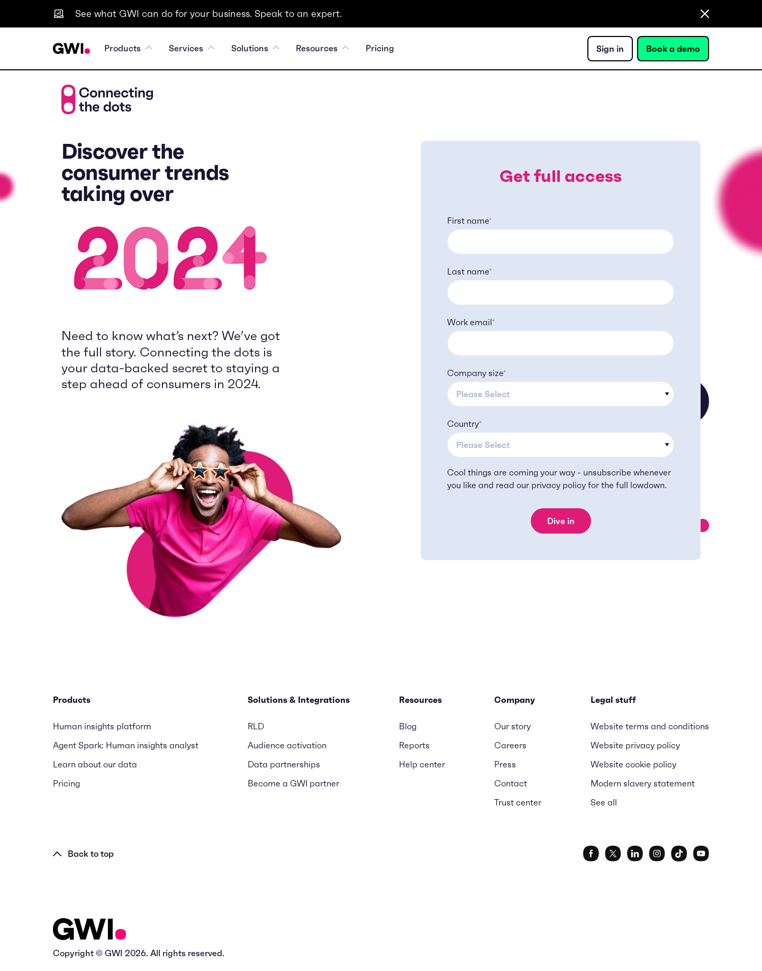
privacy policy (558, 485)
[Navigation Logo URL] (71, 48)
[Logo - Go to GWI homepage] (89, 929)
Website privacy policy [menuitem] (635, 745)
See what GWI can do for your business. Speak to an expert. (208, 13)
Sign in (610, 48)
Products (128, 48)
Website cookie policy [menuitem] (633, 764)
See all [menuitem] (604, 802)
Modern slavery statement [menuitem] (643, 783)
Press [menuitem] (505, 764)
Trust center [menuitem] (517, 802)
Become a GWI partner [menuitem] (293, 783)
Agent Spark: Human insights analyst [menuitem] (125, 745)
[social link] (591, 854)
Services (191, 48)
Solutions (255, 48)
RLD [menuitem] (256, 726)
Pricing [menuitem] (381, 48)
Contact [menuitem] (510, 783)
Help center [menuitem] (422, 764)
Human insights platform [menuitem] (102, 726)
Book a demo (673, 48)
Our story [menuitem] (512, 726)
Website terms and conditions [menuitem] (650, 726)
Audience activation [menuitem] (287, 745)
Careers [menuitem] (510, 745)
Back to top (83, 853)
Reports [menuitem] (414, 745)
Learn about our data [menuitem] (95, 764)
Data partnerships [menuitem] (284, 764)
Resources (323, 48)
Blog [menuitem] (407, 726)
